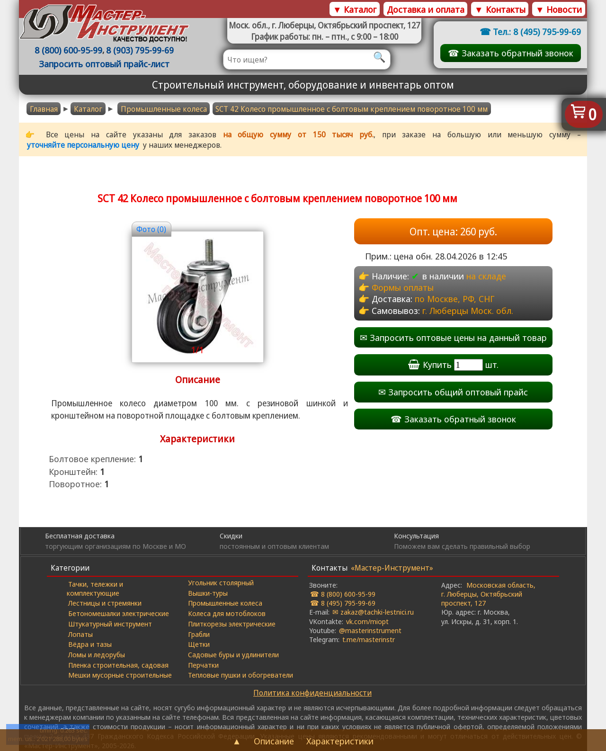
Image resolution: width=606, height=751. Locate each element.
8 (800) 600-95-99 (68, 50)
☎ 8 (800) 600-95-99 (342, 594)
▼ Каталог (354, 9)
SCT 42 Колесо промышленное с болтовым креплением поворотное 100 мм (351, 109)
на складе (486, 276)
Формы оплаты (403, 287)
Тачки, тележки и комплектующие (95, 588)
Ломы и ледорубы (96, 654)
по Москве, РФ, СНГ (455, 298)
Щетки (199, 644)
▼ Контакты (499, 9)
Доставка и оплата (425, 9)
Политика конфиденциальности (312, 693)
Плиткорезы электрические (232, 623)
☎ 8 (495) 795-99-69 (342, 603)
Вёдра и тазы (90, 644)
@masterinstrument (370, 630)
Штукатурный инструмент (110, 623)
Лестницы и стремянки (105, 603)
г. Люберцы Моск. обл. (467, 310)
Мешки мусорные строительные (120, 674)
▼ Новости (558, 9)
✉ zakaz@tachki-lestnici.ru (373, 612)
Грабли (199, 634)
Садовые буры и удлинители (233, 654)
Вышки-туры (208, 593)
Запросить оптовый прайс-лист (104, 64)
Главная (44, 109)
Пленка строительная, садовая (118, 665)
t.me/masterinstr (368, 639)
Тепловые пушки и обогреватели (240, 674)
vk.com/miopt (367, 621)
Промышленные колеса (164, 109)
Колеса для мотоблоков (227, 613)
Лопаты (80, 634)
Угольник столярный (221, 582)
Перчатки (203, 665)
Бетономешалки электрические (118, 613)
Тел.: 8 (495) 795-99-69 (537, 31)
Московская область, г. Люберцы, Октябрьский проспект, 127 (488, 594)
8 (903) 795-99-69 (140, 50)
